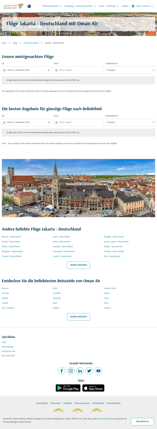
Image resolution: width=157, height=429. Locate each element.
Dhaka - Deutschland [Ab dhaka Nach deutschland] (11, 246)
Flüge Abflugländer (114, 403)
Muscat (5, 288)
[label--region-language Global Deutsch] (143, 6)
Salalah (5, 303)
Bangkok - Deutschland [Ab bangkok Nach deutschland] (114, 237)
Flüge (15, 43)
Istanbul (5, 293)
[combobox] (26, 70)
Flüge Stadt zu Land (82, 403)
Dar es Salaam (8, 308)
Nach (56, 63)
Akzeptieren (142, 421)
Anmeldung (69, 6)
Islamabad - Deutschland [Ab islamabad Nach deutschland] (63, 251)
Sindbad (124, 6)
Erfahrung (113, 6)
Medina (56, 308)
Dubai (106, 293)
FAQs (4, 342)
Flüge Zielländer (42, 403)
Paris (106, 303)
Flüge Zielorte (56, 403)
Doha (55, 288)
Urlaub (101, 6)
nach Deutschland (31, 43)
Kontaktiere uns (8, 351)
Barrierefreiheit (8, 356)
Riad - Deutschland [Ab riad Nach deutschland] (112, 256)
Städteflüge (67, 403)
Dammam (57, 298)
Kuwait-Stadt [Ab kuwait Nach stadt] (109, 288)
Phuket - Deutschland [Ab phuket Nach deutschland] (113, 246)
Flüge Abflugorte (98, 403)
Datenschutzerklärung (107, 419)
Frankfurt (57, 293)
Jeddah (5, 298)
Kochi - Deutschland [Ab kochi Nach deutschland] (61, 237)
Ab (3, 63)
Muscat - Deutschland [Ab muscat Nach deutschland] (11, 237)
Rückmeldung (7, 347)
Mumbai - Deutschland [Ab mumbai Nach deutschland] (113, 251)
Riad (55, 303)
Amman (107, 308)
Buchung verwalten (86, 6)
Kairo (106, 298)
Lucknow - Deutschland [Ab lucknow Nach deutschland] (63, 246)
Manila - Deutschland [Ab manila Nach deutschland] (11, 242)
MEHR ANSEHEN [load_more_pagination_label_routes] (78, 265)
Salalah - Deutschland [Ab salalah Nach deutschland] (62, 256)
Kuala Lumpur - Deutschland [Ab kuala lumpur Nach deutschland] (116, 242)
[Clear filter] (48, 70)
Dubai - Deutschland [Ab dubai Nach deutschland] (61, 242)
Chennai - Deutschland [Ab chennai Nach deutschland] (11, 256)
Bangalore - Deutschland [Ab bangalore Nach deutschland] (12, 251)
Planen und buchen (52, 6)
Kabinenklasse (112, 63)
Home (4, 43)
